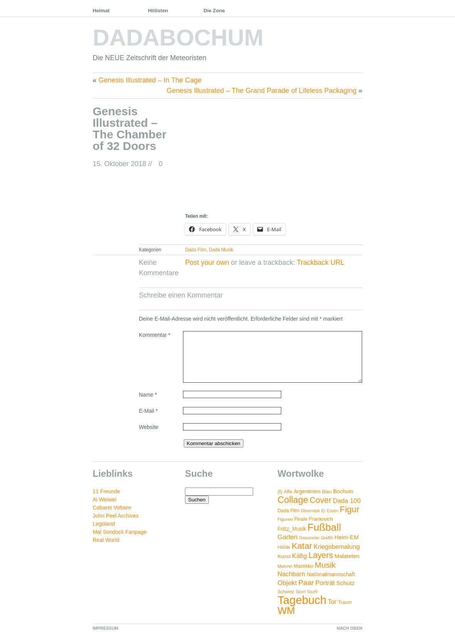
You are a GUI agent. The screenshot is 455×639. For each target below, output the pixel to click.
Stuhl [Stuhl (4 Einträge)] (312, 591)
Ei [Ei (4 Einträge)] (323, 510)
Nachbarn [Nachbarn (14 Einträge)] (291, 574)
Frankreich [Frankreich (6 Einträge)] (321, 519)
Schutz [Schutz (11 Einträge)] (345, 583)
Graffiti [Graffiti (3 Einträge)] (327, 537)
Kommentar (155, 335)
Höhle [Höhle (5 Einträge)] (283, 547)
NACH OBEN (350, 628)
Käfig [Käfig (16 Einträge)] (299, 556)
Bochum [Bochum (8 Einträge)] (343, 491)
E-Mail (148, 411)
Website (148, 427)
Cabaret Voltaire (112, 507)
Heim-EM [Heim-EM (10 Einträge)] (346, 537)
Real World (106, 540)
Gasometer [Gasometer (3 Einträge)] (309, 537)
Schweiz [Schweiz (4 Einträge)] (285, 591)
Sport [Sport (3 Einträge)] (301, 591)
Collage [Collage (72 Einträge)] (292, 500)
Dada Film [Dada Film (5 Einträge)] (288, 510)
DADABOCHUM (178, 37)
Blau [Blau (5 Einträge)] (327, 491)
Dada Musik (221, 249)
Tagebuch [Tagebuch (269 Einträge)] (301, 600)
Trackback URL (320, 262)
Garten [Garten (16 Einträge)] (287, 537)
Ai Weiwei (104, 499)
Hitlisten (158, 10)
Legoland (104, 524)
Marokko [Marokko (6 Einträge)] (303, 566)
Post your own (207, 262)
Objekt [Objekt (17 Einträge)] (287, 583)
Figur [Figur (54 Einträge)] (349, 509)
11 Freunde (107, 491)
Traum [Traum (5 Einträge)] (345, 602)
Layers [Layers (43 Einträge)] (321, 555)
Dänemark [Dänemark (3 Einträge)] (310, 510)
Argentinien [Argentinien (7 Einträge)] (307, 491)
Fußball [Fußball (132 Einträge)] (324, 527)
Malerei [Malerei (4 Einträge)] (284, 565)
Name (148, 395)
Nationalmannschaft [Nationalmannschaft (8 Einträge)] (331, 574)
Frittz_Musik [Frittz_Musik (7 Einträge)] (291, 529)
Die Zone (214, 10)
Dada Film (196, 249)
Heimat (101, 10)
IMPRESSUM (106, 628)
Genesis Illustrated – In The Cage (150, 80)
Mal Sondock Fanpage (120, 532)
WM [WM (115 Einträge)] (286, 610)
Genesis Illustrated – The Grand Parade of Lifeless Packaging (262, 90)
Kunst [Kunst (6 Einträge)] (283, 556)
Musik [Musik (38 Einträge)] (325, 564)
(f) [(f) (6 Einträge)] (279, 491)
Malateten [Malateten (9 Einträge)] (346, 556)
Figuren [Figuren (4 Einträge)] (285, 518)
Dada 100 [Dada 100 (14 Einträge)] (347, 500)
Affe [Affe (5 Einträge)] (288, 491)
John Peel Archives (116, 516)
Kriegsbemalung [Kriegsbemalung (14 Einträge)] (337, 546)
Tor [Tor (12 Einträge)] (332, 602)
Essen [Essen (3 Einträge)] (332, 510)
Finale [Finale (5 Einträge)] (300, 519)
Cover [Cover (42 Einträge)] (320, 500)
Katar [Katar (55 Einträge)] (302, 546)
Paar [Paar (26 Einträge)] (306, 582)
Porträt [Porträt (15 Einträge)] (325, 583)
